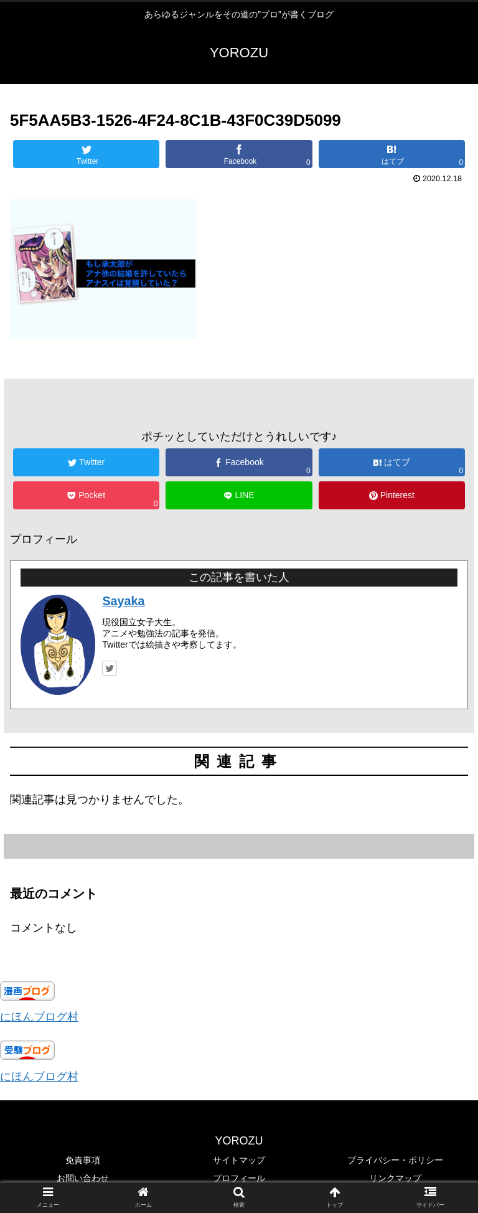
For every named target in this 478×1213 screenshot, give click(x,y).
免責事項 (82, 1160)
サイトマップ (239, 1160)
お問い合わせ (83, 1178)
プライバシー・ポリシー (395, 1160)
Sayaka (123, 601)
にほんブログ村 (39, 1017)
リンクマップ (395, 1178)
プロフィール (239, 1178)
